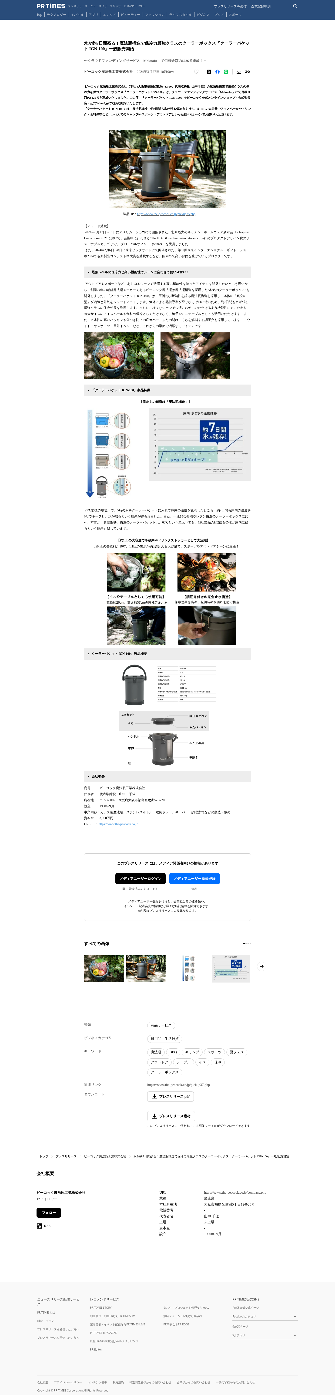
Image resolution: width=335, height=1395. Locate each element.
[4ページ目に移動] (250, 943)
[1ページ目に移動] (244, 943)
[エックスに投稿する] (209, 71)
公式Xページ (240, 1326)
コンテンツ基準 (97, 1382)
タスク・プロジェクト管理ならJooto (186, 1308)
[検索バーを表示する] (295, 6)
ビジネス (203, 14)
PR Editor (96, 1349)
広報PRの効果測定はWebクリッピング (114, 1341)
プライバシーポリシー (68, 1382)
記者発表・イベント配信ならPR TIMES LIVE (117, 1324)
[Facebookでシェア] (217, 71)
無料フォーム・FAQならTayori (182, 1316)
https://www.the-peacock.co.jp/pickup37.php (178, 1085)
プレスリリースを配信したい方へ (58, 1338)
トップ (43, 1156)
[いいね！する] (196, 71)
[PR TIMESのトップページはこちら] (90, 6)
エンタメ (109, 14)
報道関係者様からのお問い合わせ (150, 1382)
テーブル (184, 1062)
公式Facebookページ (245, 1308)
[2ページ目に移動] (246, 943)
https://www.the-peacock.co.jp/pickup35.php (166, 214)
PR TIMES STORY (101, 1308)
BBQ (173, 1052)
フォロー (49, 1213)
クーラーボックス (165, 1072)
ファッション (154, 14)
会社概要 (42, 1382)
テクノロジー (56, 14)
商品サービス (161, 1025)
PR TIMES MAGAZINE (103, 1333)
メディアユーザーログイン (140, 879)
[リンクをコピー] (247, 71)
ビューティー (130, 14)
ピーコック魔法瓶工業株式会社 (105, 1156)
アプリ (93, 14)
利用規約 (118, 1382)
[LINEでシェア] (226, 71)
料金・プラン (45, 1321)
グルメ (219, 14)
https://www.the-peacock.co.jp (118, 824)
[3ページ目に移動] (248, 943)
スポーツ (235, 14)
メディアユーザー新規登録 (194, 879)
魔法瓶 (156, 1052)
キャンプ (192, 1052)
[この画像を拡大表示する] (104, 969)
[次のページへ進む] (261, 966)
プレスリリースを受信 (230, 6)
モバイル (77, 14)
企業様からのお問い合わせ (193, 1382)
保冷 (217, 1062)
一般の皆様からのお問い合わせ (235, 1382)
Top (39, 14)
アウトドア (159, 1062)
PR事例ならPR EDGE (176, 1324)
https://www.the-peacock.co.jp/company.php (235, 1192)
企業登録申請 (261, 6)
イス (202, 1062)
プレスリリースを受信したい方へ (58, 1329)
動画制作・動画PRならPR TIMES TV (112, 1316)
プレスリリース (66, 1156)
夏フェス (237, 1052)
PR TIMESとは (46, 1312)
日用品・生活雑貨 (165, 1038)
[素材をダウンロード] (239, 71)
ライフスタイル (180, 14)
